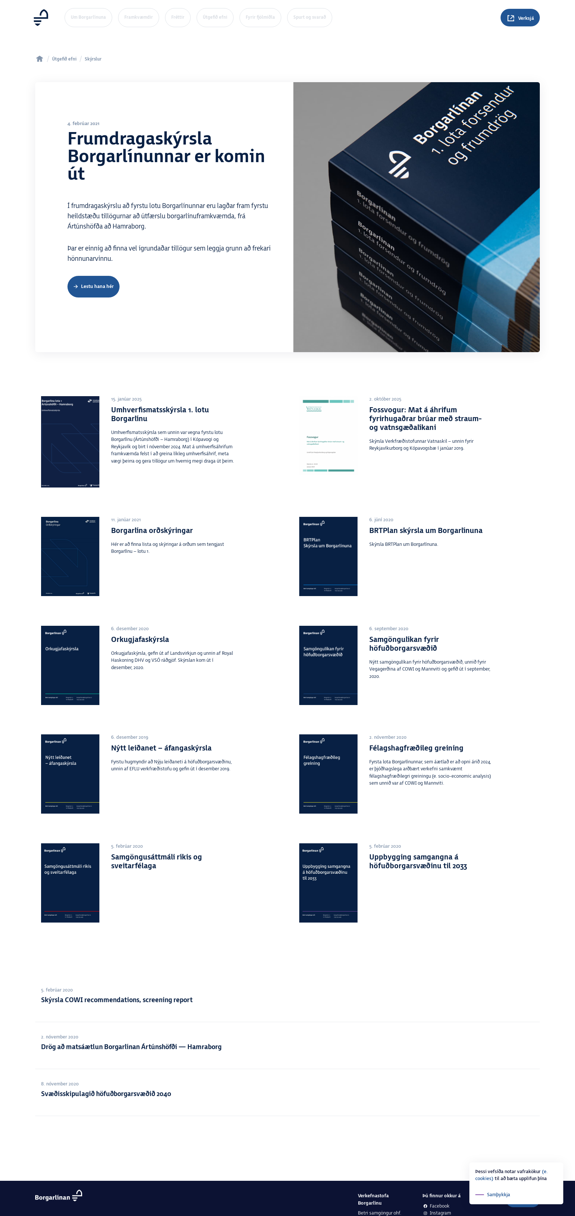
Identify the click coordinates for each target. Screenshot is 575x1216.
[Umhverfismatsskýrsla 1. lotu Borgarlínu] (158, 446)
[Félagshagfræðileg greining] (416, 778)
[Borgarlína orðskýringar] (158, 563)
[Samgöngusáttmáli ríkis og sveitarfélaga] (158, 886)
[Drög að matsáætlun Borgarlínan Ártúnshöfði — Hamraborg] (287, 1045)
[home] (39, 58)
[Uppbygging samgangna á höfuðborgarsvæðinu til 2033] (416, 886)
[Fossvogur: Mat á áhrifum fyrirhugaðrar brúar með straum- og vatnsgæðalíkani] (416, 441)
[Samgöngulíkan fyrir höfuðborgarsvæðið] (416, 680)
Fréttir (177, 17)
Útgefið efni (215, 17)
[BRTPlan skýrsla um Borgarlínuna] (416, 565)
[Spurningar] (520, 17)
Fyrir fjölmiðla (260, 17)
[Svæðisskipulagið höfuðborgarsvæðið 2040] (287, 1092)
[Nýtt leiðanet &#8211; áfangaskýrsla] (158, 792)
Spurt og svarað (309, 17)
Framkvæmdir (138, 17)
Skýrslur (93, 59)
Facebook (436, 1206)
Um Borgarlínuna (88, 17)
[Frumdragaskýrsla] (93, 287)
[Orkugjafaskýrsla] (158, 677)
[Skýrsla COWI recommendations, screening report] (287, 998)
